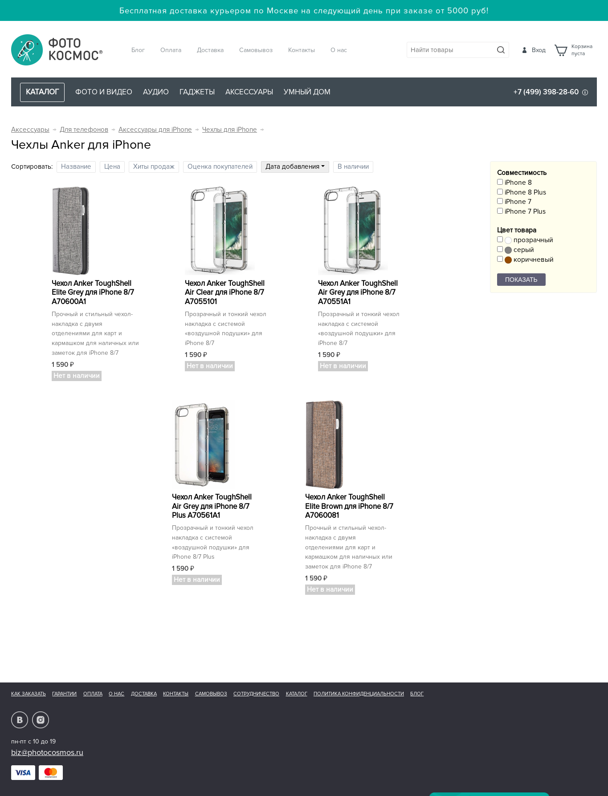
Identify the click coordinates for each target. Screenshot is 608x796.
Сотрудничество (256, 694)
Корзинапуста (581, 50)
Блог (138, 50)
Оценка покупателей (220, 166)
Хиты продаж (154, 166)
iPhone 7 (514, 202)
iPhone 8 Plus (521, 192)
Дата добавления (295, 166)
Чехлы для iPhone (229, 130)
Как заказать (28, 694)
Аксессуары (249, 92)
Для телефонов (84, 130)
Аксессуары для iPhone (155, 130)
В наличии (353, 166)
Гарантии (64, 694)
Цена (112, 166)
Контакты (301, 50)
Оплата (170, 50)
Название (76, 166)
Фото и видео (103, 92)
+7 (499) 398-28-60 (546, 92)
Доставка (210, 50)
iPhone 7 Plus (521, 211)
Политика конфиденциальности (359, 694)
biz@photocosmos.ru (47, 752)
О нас (339, 50)
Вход (539, 50)
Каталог (296, 694)
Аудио (156, 92)
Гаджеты (197, 92)
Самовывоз (256, 50)
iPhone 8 (514, 183)
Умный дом (307, 92)
